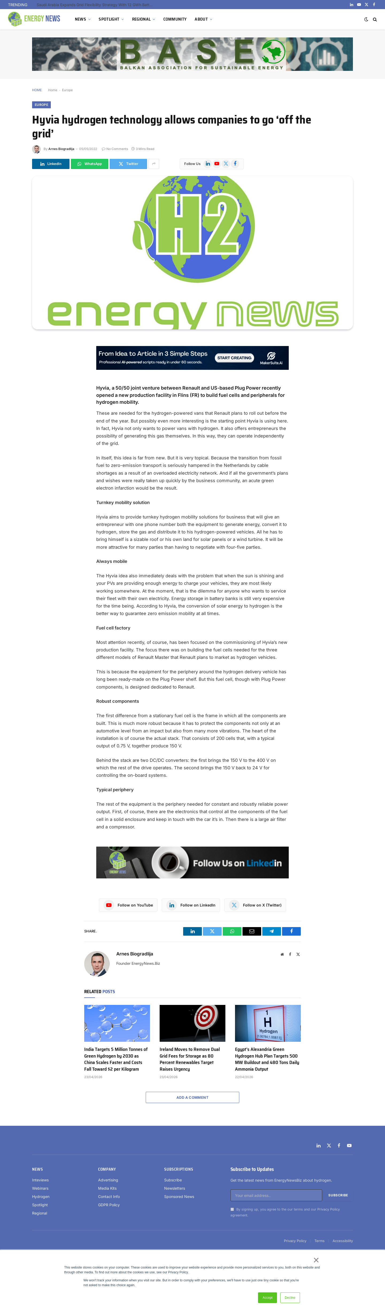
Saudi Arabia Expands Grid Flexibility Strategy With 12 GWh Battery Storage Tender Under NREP (97, 4)
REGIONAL (141, 19)
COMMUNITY (175, 19)
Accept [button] (267, 1298)
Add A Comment (192, 1097)
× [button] (316, 1260)
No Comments (115, 149)
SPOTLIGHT (109, 19)
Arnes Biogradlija (61, 149)
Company (107, 1169)
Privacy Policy (328, 1209)
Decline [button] (290, 1298)
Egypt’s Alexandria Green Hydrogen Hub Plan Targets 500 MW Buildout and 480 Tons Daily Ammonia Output (267, 1059)
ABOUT (201, 19)
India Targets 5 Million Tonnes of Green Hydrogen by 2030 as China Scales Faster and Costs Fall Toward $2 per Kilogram (116, 1059)
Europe (67, 90)
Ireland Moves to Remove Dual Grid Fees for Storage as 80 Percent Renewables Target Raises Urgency (190, 1059)
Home (52, 90)
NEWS (80, 19)
